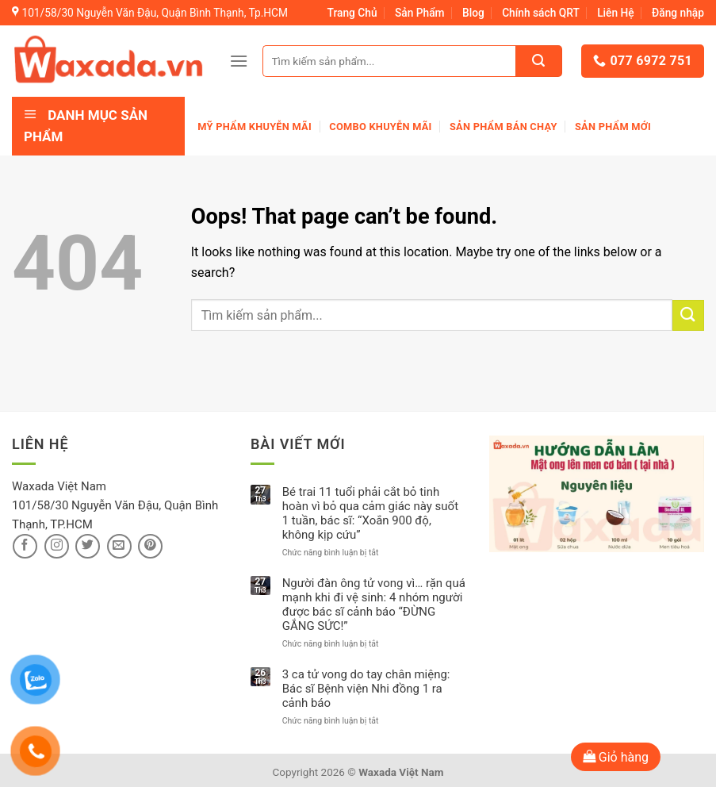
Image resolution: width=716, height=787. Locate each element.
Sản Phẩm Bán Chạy (503, 126)
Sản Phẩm (420, 12)
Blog (473, 12)
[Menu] (238, 60)
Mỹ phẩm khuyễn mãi (254, 126)
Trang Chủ (352, 12)
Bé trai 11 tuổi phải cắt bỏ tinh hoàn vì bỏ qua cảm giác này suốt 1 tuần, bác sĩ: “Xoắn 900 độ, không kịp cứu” (370, 513)
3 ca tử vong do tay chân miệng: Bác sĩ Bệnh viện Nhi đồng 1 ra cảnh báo (366, 688)
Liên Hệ (615, 12)
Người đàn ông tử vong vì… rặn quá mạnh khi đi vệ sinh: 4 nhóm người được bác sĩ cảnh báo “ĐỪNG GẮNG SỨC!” (373, 604)
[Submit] (688, 315)
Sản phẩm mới (613, 126)
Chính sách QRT (541, 12)
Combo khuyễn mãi (380, 126)
